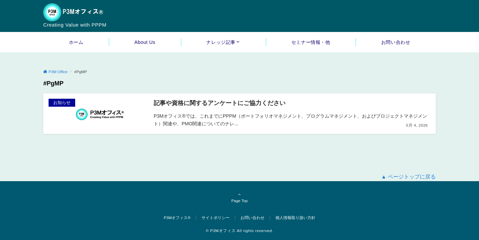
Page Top (239, 197)
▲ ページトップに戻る (408, 177)
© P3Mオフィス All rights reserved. (239, 230)
